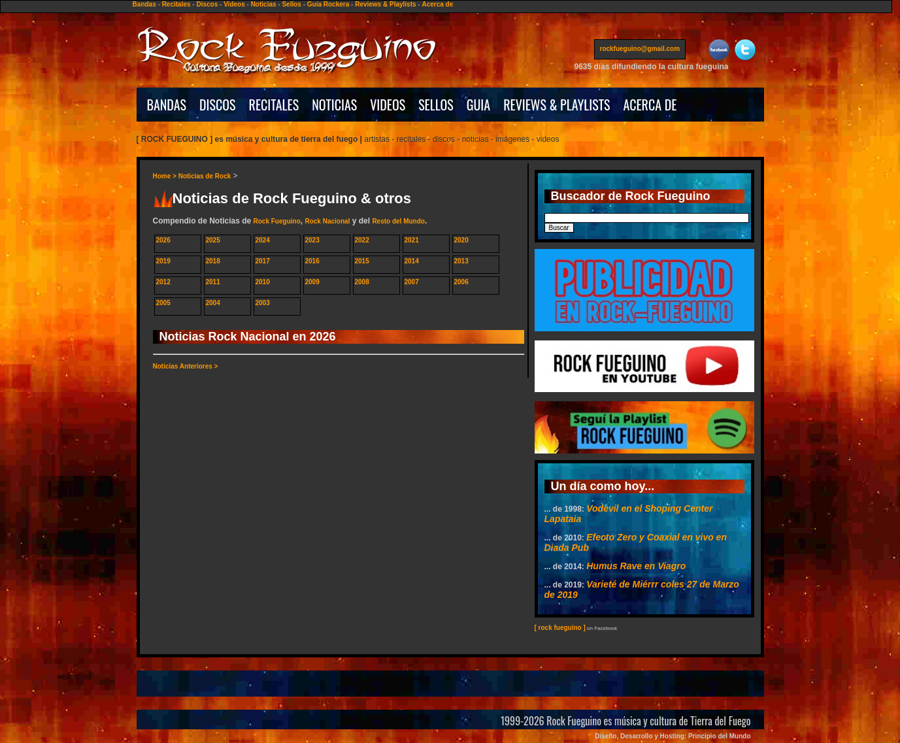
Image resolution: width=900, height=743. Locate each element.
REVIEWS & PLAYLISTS (556, 104)
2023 (312, 240)
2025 (213, 240)
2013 (461, 261)
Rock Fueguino (277, 221)
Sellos (291, 4)
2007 (412, 282)
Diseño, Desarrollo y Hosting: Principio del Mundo (672, 736)
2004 (213, 302)
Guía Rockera (328, 4)
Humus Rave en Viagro (636, 566)
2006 (461, 282)
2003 (263, 302)
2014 (412, 261)
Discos (207, 4)
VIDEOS (387, 104)
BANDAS (167, 104)
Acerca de (437, 4)
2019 (163, 261)
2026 (163, 240)
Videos (234, 4)
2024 (263, 240)
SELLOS (436, 104)
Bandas (144, 4)
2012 (163, 282)
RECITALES (274, 104)
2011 (213, 282)
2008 (362, 282)
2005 (163, 302)
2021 (412, 240)
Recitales (176, 4)
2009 (312, 282)
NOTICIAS (334, 104)
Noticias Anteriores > (185, 366)
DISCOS (217, 104)
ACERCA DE (649, 104)
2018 (213, 261)
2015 (362, 261)
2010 (263, 282)
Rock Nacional (327, 221)
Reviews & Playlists (385, 4)
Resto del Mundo (398, 221)
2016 (312, 261)
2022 (362, 240)
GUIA (478, 104)
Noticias (263, 4)
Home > (165, 176)
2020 (461, 240)
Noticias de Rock (204, 176)
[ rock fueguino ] (560, 627)
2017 (263, 261)
